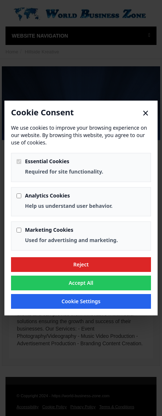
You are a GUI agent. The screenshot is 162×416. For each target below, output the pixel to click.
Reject (81, 264)
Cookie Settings (80, 301)
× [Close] (146, 113)
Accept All (81, 282)
